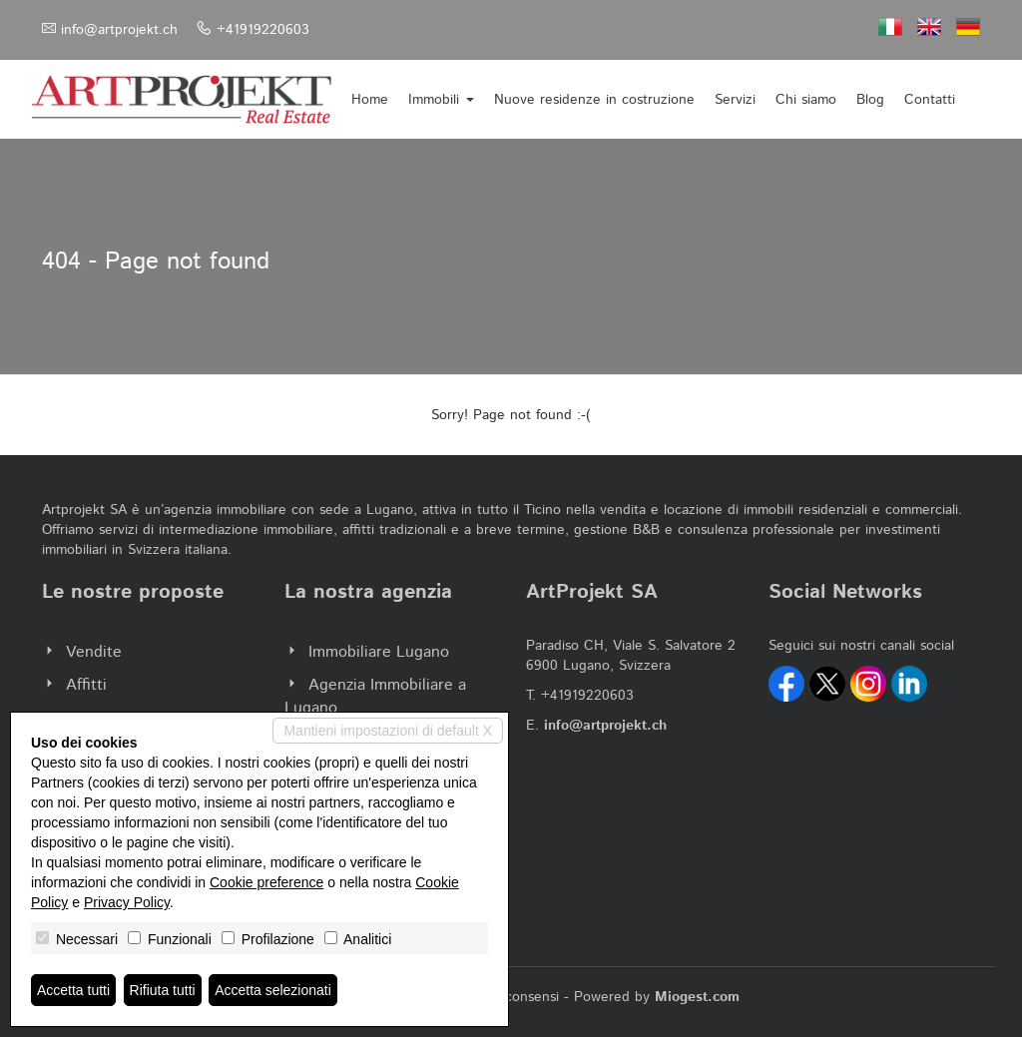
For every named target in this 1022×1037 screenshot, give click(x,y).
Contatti (929, 100)
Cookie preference (266, 882)
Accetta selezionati (273, 990)
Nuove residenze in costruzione (594, 100)
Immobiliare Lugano (378, 652)
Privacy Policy (127, 902)
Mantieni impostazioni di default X (387, 731)
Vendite (94, 652)
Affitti (86, 685)
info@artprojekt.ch (119, 30)
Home (369, 100)
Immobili (441, 100)
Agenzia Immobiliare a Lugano (375, 697)
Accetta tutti (73, 990)
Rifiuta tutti (163, 990)
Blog (870, 100)
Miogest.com (697, 997)
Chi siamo (805, 100)
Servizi (735, 100)
